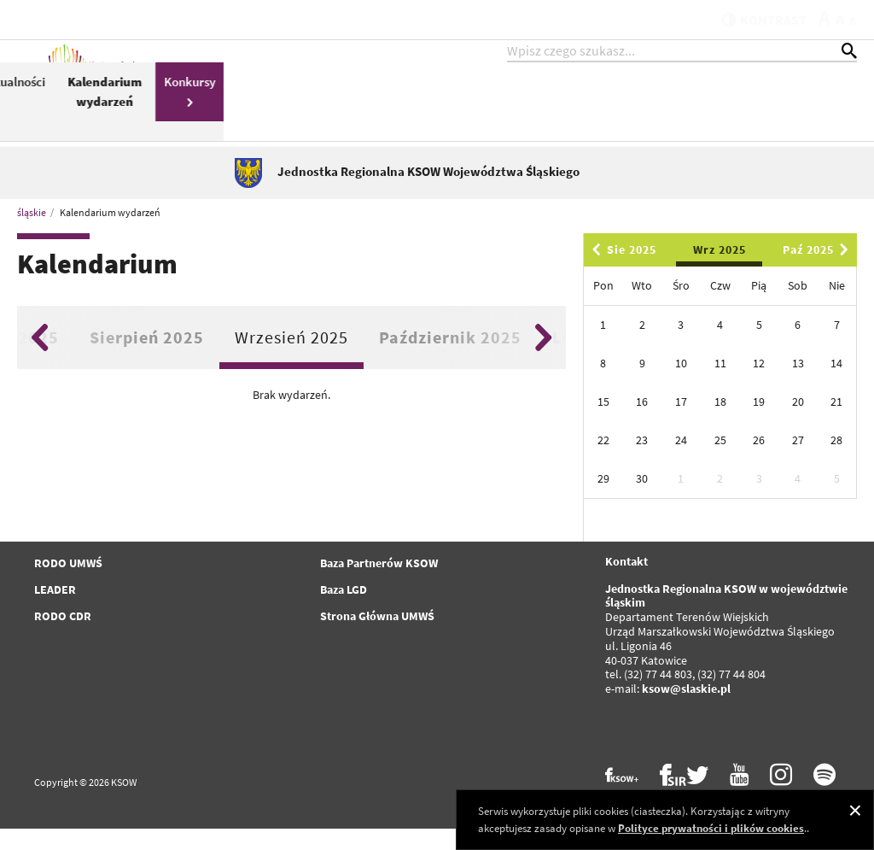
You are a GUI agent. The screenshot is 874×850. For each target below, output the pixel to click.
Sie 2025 (621, 270)
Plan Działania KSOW (562, 118)
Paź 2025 (818, 270)
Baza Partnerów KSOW (379, 584)
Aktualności (647, 99)
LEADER (55, 610)
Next (543, 358)
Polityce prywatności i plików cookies (711, 828)
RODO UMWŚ (68, 584)
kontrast (753, 18)
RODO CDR (62, 637)
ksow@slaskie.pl (686, 710)
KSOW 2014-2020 (278, 109)
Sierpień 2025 (147, 358)
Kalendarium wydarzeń (738, 109)
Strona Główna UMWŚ (377, 637)
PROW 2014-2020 (359, 118)
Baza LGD (343, 610)
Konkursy (822, 108)
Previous (39, 358)
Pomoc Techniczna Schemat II (457, 109)
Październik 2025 (450, 358)
